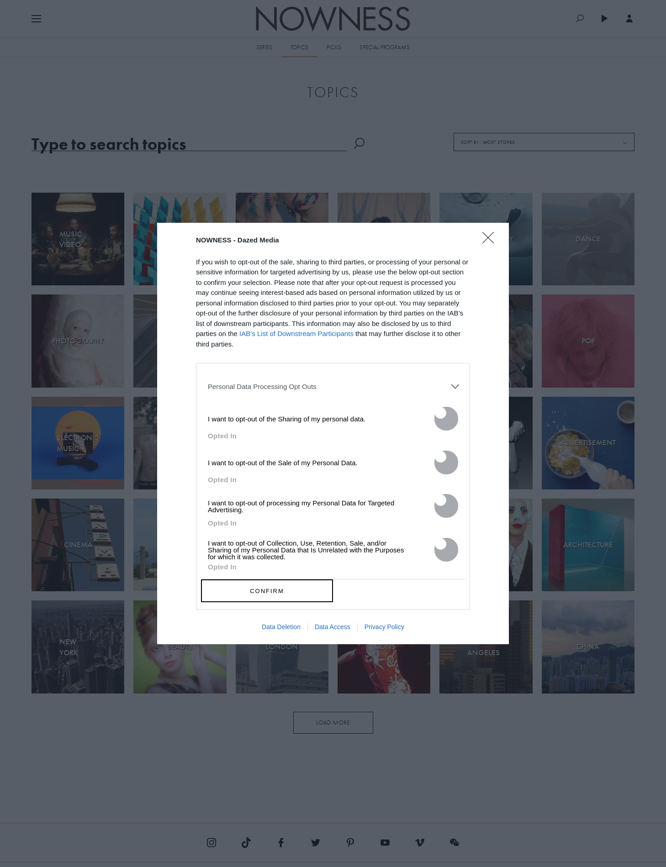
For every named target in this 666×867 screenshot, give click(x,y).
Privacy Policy (384, 627)
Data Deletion (281, 627)
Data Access (332, 627)
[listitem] (333, 386)
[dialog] (333, 434)
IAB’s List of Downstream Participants (296, 333)
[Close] (491, 243)
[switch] (446, 419)
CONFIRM (267, 591)
